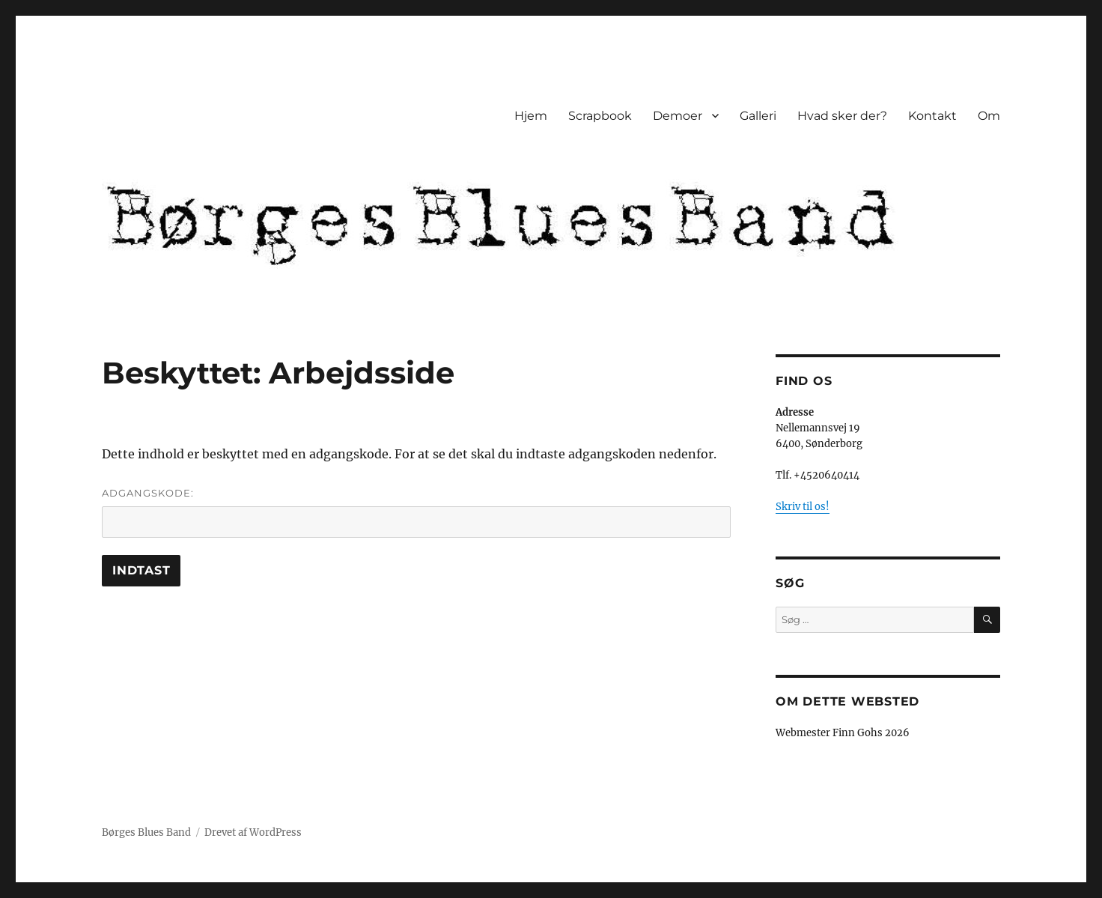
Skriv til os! (802, 506)
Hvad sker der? (842, 116)
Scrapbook (600, 116)
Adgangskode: (416, 512)
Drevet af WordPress (253, 832)
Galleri (758, 116)
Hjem (530, 116)
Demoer (677, 116)
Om (989, 116)
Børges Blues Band (146, 832)
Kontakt (932, 116)
